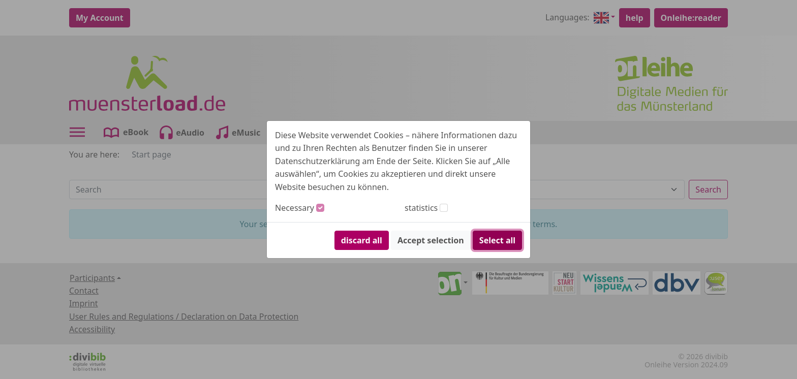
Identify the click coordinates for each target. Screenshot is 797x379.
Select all (497, 240)
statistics (421, 207)
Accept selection (430, 240)
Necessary (294, 207)
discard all (361, 240)
